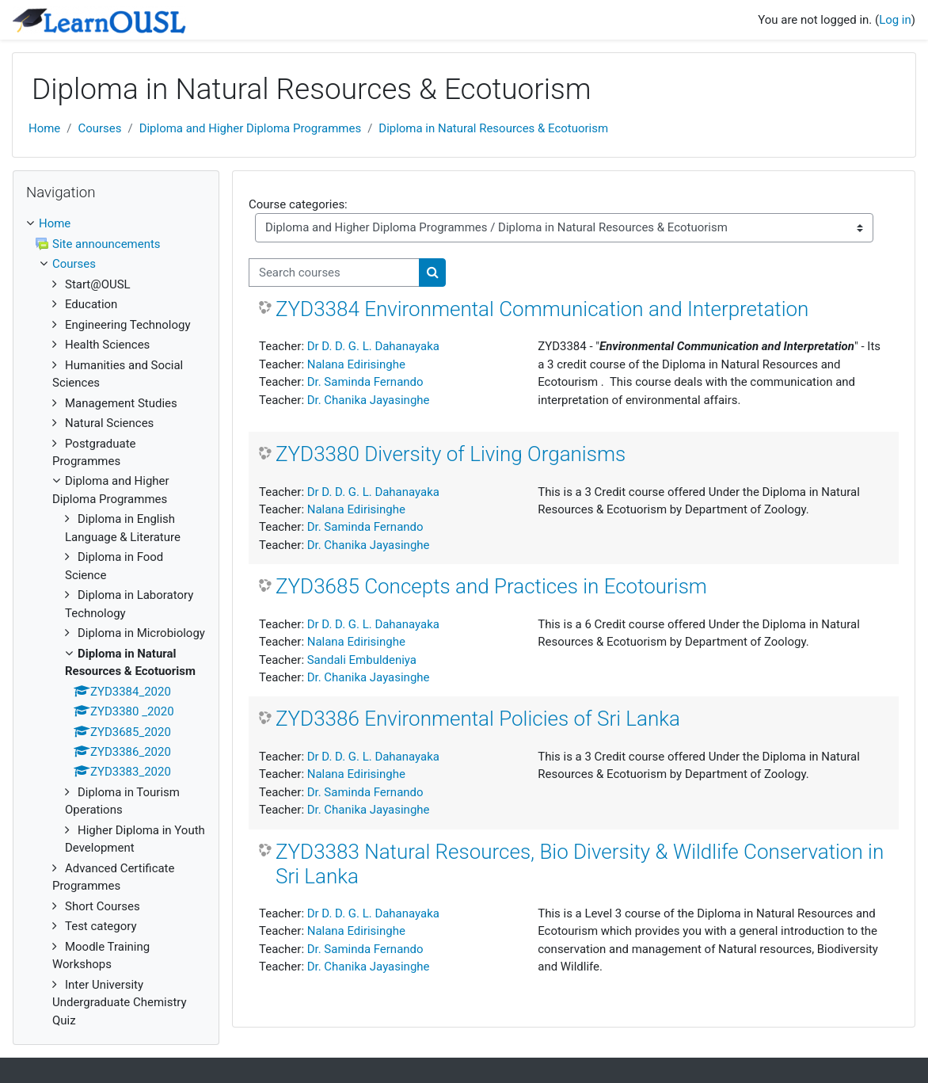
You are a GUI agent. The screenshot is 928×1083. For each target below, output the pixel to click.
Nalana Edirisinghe (356, 364)
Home (44, 128)
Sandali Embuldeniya (361, 660)
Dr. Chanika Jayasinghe (368, 400)
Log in (895, 20)
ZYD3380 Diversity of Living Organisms (451, 454)
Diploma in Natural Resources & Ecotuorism (493, 128)
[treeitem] (116, 622)
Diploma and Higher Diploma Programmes (250, 128)
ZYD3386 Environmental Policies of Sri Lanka (478, 718)
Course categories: (298, 204)
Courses (99, 128)
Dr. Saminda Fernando (365, 382)
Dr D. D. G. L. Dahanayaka (373, 346)
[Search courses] (334, 272)
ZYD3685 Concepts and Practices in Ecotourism (491, 586)
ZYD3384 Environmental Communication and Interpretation (542, 309)
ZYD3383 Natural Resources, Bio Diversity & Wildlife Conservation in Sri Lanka (580, 864)
